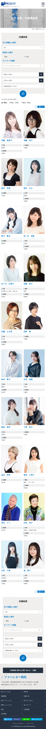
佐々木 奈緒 (29, 236)
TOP (33, 29)
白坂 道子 (28, 523)
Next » (42, 106)
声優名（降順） (27, 102)
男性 (5, 57)
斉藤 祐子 (28, 140)
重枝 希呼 (5, 427)
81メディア (27, 705)
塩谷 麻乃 (5, 379)
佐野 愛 (27, 332)
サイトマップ (29, 723)
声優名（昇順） (14, 102)
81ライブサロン (29, 700)
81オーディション (6, 700)
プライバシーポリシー (18, 723)
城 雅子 (27, 570)
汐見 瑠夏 (28, 379)
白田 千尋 (5, 570)
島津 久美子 (29, 475)
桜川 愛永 (5, 236)
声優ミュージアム (6, 705)
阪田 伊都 (5, 188)
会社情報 (3, 713)
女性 (27, 57)
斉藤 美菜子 (6, 140)
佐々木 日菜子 (7, 284)
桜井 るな (28, 188)
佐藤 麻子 (28, 284)
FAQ (2, 709)
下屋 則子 (28, 427)
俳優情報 (3, 696)
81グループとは (6, 691)
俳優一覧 (38, 29)
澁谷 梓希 (5, 475)
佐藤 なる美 (6, 332)
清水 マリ (5, 523)
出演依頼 (26, 709)
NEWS (26, 691)
